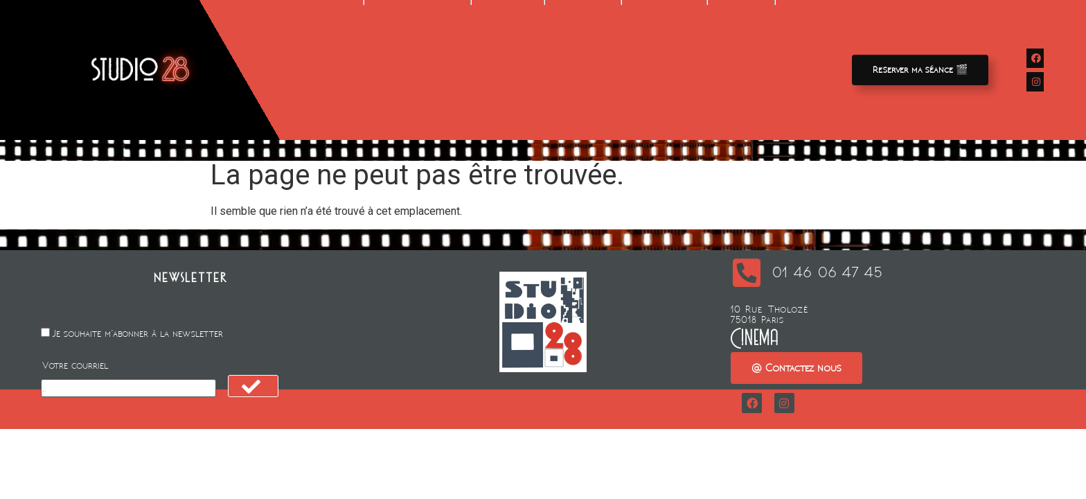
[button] (920, 70)
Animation (583, 62)
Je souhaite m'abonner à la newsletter (138, 334)
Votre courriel (75, 365)
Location (508, 62)
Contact (741, 62)
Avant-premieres (417, 62)
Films (336, 62)
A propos (664, 62)
